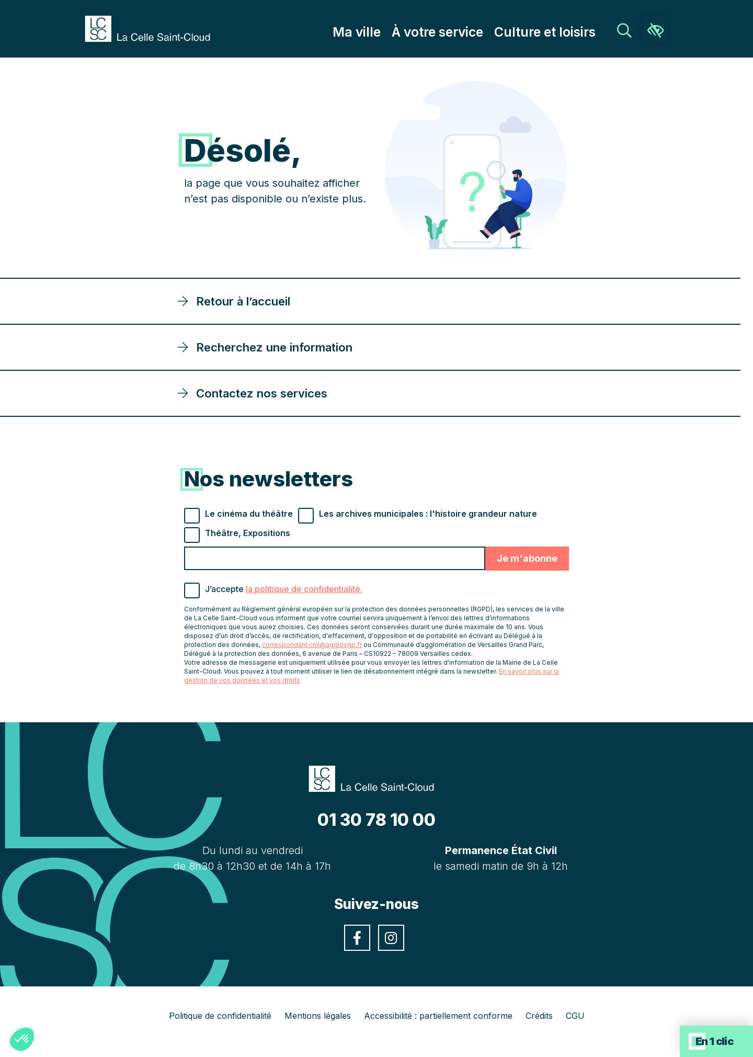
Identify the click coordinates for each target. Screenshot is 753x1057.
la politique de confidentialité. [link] (304, 589)
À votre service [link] (460, 32)
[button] (22, 1039)
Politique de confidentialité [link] (220, 1015)
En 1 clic (714, 1041)
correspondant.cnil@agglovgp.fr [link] (312, 645)
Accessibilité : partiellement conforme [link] (438, 1015)
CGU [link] (575, 1015)
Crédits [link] (539, 1015)
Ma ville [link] (389, 32)
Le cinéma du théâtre (249, 513)
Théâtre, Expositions (247, 533)
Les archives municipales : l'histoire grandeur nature (428, 513)
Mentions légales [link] (317, 1015)
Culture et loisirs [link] (553, 32)
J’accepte (283, 589)
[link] (153, 27)
